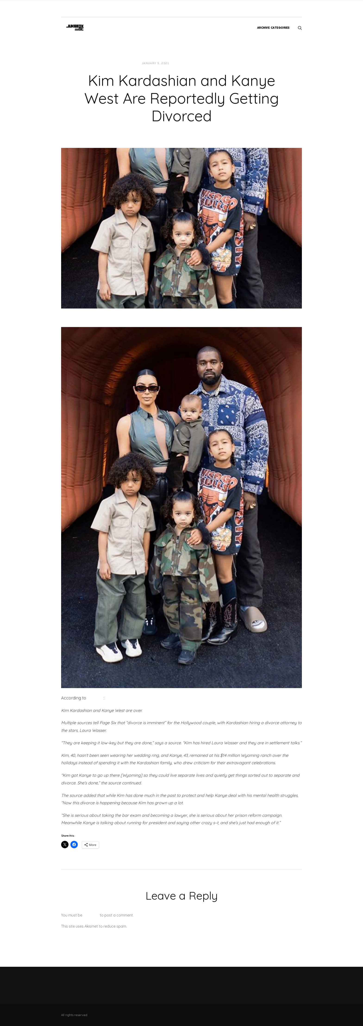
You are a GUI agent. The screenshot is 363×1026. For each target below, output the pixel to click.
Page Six (95, 698)
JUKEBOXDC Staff (189, 63)
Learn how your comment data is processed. (166, 926)
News (213, 63)
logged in (91, 915)
